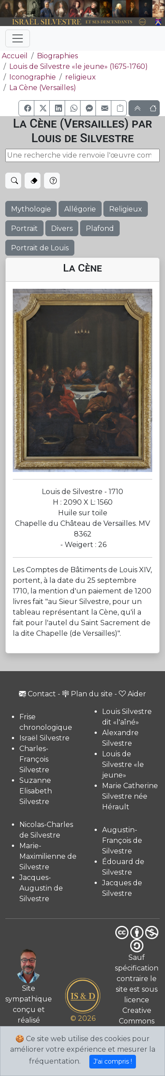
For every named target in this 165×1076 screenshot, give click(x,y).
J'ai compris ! (112, 1061)
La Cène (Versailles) (42, 87)
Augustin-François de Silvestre (122, 840)
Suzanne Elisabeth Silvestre (35, 791)
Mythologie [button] (31, 209)
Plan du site (87, 694)
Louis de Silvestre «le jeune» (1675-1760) (78, 66)
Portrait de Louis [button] (40, 248)
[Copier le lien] (119, 108)
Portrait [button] (24, 228)
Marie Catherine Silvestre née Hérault (130, 796)
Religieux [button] (125, 209)
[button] (26, 108)
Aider (132, 694)
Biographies (57, 56)
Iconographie (32, 77)
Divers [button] (62, 228)
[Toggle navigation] (17, 38)
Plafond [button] (100, 228)
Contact (37, 694)
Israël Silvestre (44, 738)
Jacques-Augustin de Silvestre (41, 888)
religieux (80, 77)
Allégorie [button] (80, 209)
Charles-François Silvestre (34, 759)
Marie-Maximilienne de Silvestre (48, 856)
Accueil (14, 56)
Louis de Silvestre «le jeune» (123, 764)
